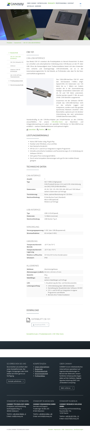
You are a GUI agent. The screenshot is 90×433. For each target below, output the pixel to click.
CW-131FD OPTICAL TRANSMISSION (16, 76)
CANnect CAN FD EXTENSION (15, 70)
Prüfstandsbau (61, 3)
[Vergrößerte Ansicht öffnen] (40, 91)
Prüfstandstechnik (16, 81)
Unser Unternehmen (42, 367)
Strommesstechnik (16, 85)
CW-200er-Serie (57, 122)
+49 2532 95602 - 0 (19, 414)
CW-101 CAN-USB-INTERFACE (31, 43)
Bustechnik (17, 43)
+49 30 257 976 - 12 (72, 416)
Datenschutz (69, 429)
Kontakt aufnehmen (14, 381)
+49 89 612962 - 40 (45, 414)
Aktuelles (30, 6)
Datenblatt (32, 129)
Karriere (38, 6)
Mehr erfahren (66, 388)
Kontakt (71, 3)
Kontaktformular (32, 334)
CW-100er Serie (58, 334)
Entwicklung (42, 3)
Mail (49, 129)
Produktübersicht (45, 334)
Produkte (51, 3)
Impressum (57, 429)
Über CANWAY (31, 3)
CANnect (12, 66)
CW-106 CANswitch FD (16, 62)
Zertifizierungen (78, 429)
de (80, 3)
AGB (63, 429)
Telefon (41, 129)
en (80, 6)
